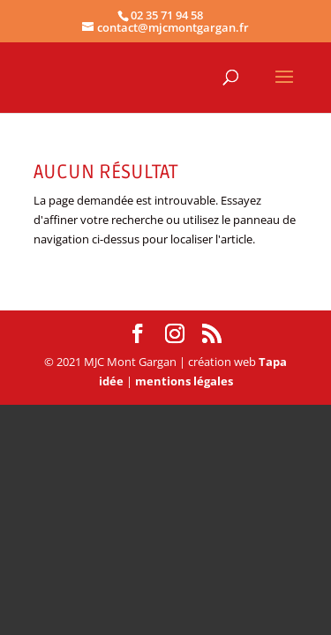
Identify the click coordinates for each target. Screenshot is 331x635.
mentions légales (184, 381)
